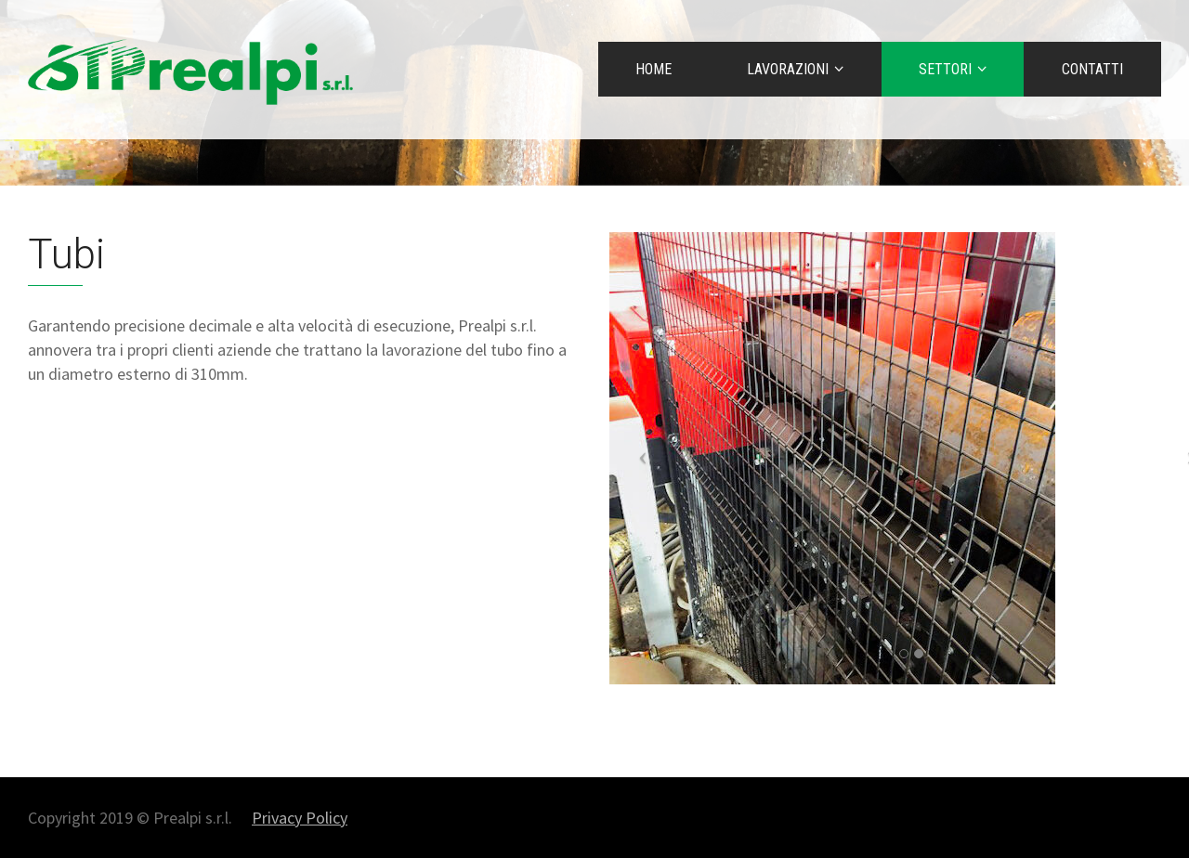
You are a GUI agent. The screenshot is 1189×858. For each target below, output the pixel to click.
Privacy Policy (299, 817)
